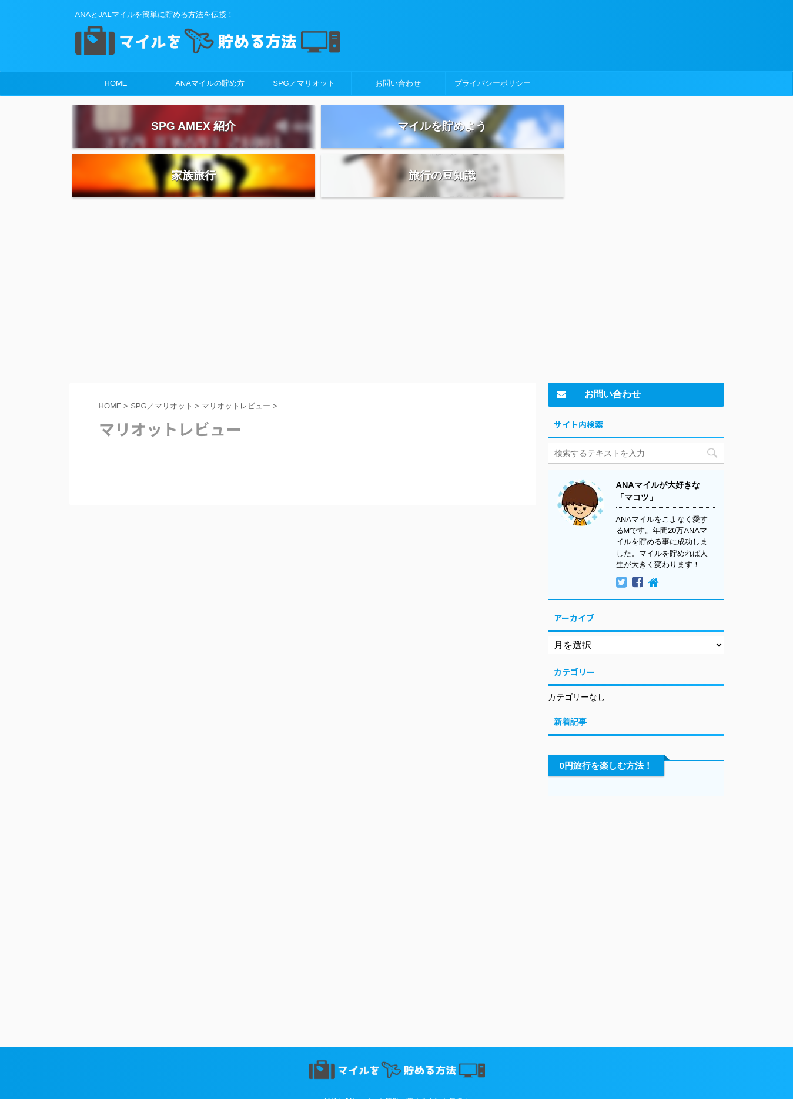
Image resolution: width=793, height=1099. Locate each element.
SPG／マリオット (303, 83)
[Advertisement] (396, 254)
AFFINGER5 (510, 1082)
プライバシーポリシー (492, 83)
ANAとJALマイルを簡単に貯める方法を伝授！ (396, 1067)
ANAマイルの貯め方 (210, 83)
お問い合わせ (398, 83)
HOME (116, 83)
